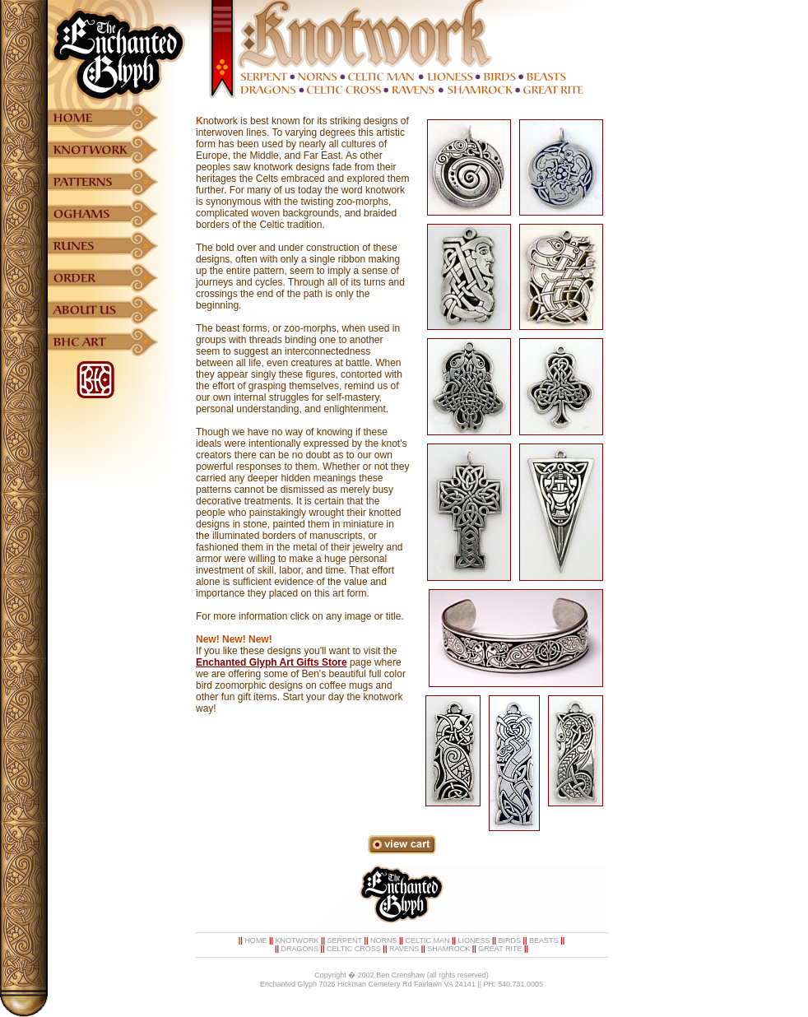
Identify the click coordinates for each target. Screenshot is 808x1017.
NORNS (383, 940)
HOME (255, 940)
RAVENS (404, 949)
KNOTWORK (296, 940)
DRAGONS (299, 949)
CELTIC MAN (428, 940)
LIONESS (473, 940)
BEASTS (544, 940)
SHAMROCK (448, 949)
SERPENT (344, 940)
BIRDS (510, 940)
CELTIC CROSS (354, 949)
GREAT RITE (500, 949)
